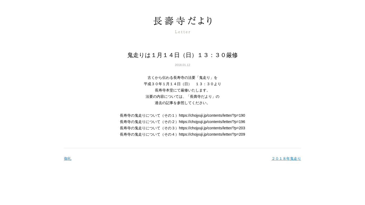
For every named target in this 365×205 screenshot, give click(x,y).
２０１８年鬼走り (286, 158)
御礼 (67, 158)
